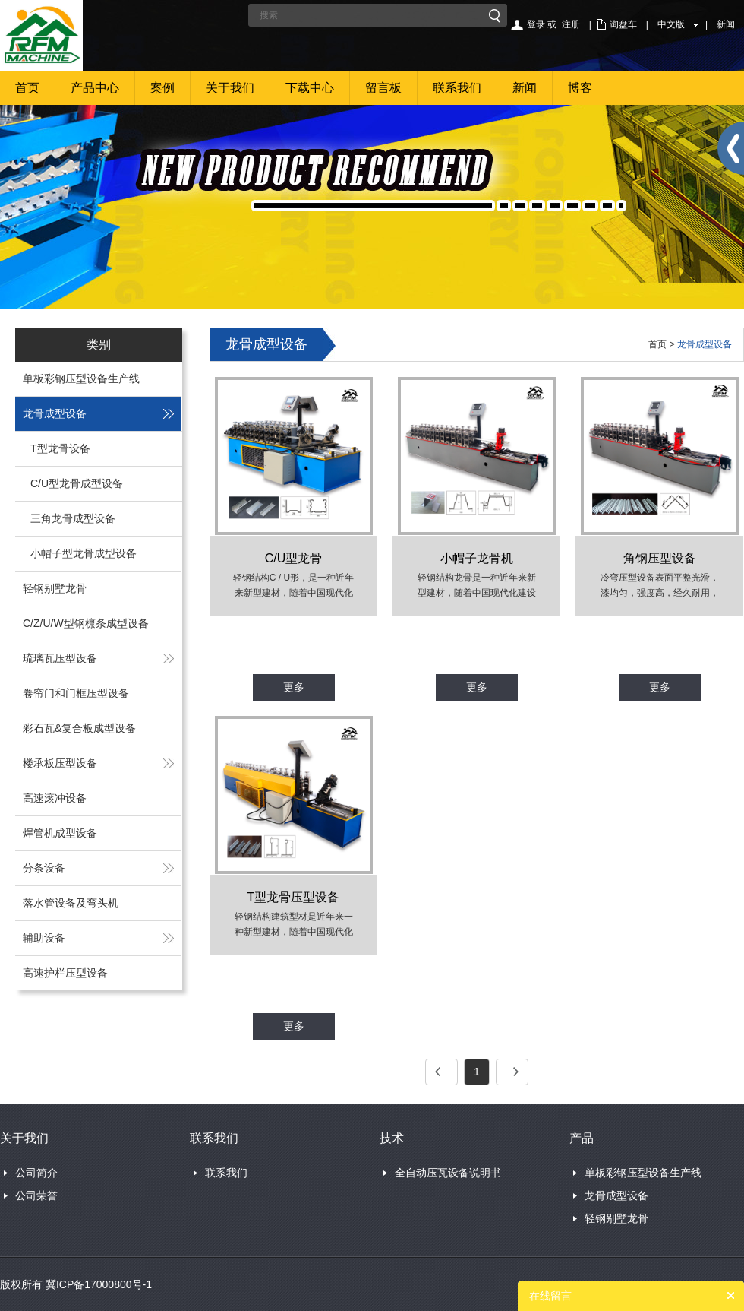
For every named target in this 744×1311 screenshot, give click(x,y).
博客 (580, 87)
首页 (27, 87)
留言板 (383, 87)
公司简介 (36, 1173)
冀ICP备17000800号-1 (99, 1284)
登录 (536, 24)
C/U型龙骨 (294, 558)
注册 (571, 24)
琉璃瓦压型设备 (60, 658)
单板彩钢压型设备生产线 (81, 378)
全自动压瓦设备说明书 (448, 1173)
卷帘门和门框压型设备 (76, 693)
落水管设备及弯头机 (70, 903)
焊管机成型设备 (60, 833)
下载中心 (309, 87)
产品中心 (95, 87)
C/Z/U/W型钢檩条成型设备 (86, 623)
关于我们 (230, 87)
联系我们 (457, 87)
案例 (162, 87)
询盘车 (623, 24)
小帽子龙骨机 (476, 558)
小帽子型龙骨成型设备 (83, 553)
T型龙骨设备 (60, 448)
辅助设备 (44, 938)
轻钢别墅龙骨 (55, 588)
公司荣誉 (36, 1195)
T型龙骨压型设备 (293, 897)
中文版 (671, 24)
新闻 (726, 24)
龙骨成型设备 (55, 413)
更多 (293, 687)
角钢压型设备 (659, 558)
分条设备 (44, 868)
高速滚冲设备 (55, 798)
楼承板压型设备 (60, 763)
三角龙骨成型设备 (72, 518)
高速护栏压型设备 (65, 973)
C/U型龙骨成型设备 (76, 483)
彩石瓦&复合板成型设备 (79, 728)
